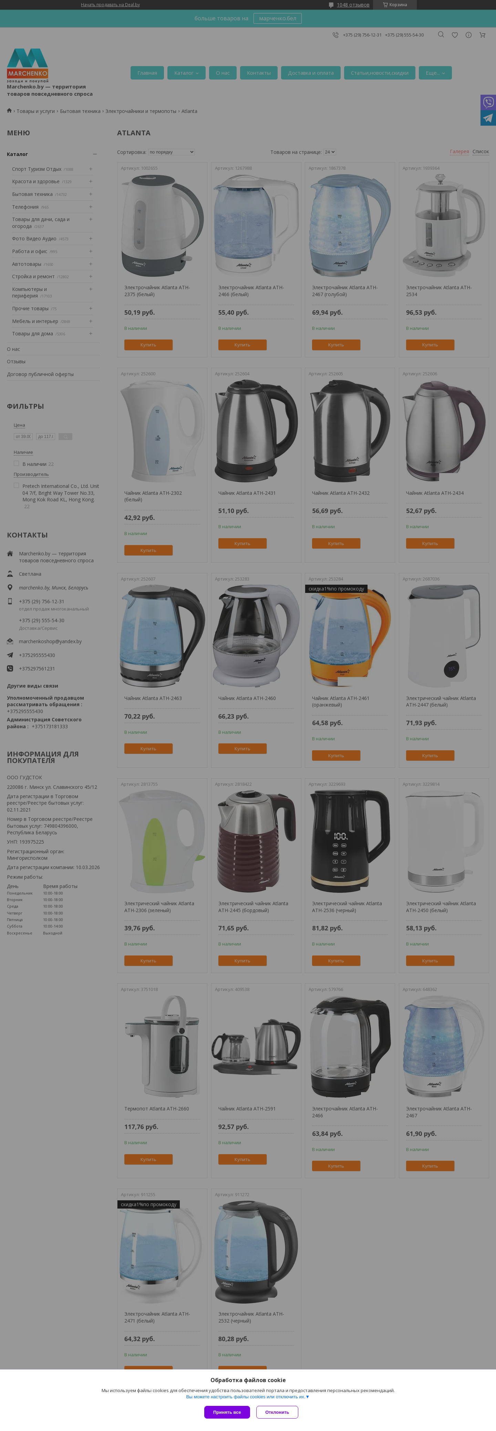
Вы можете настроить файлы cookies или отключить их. (245, 1397)
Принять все (227, 1412)
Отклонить (278, 1412)
